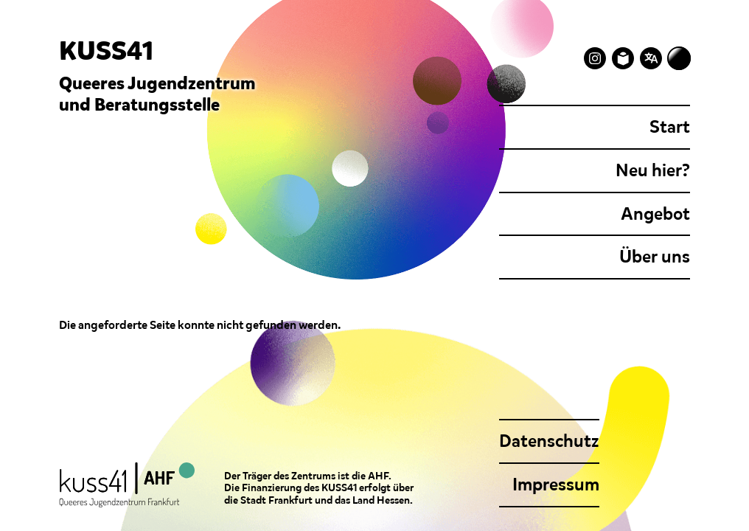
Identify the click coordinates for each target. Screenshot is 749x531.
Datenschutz (549, 441)
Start (669, 127)
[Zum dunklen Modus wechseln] (679, 58)
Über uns (654, 256)
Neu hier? (653, 170)
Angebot (655, 214)
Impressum (555, 484)
